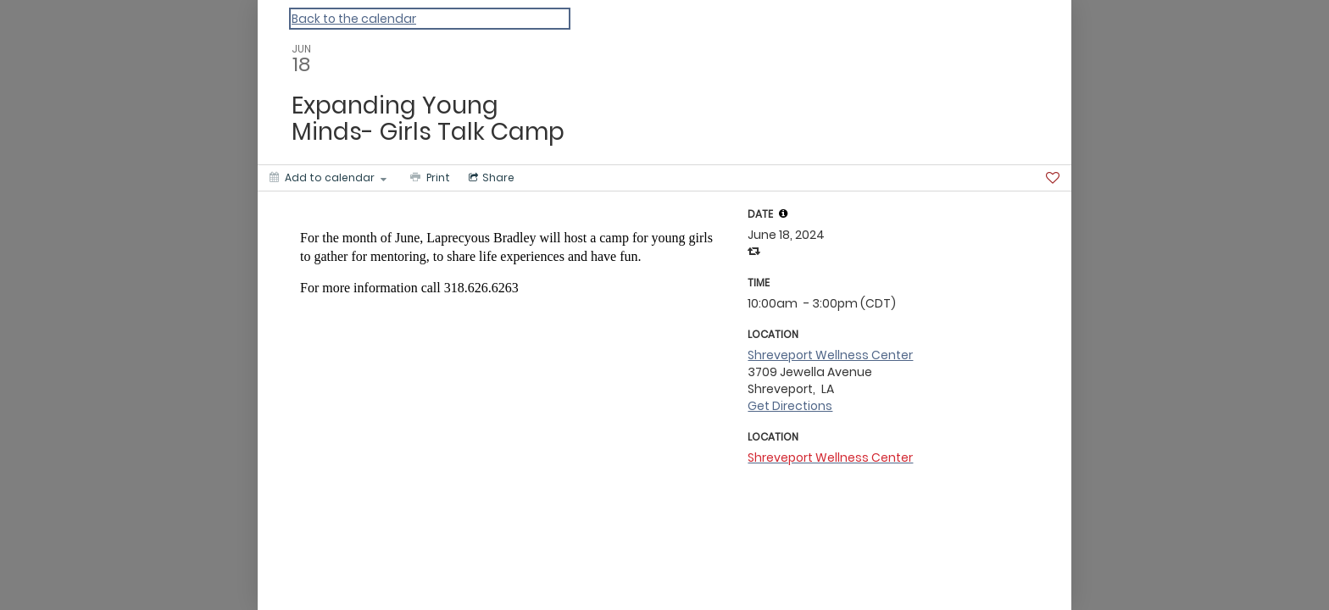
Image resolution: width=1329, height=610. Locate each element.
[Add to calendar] (328, 178)
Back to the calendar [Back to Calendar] (354, 18)
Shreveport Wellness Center (830, 355)
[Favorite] (1052, 178)
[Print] (428, 178)
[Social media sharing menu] (490, 178)
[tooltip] (783, 213)
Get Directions (790, 405)
